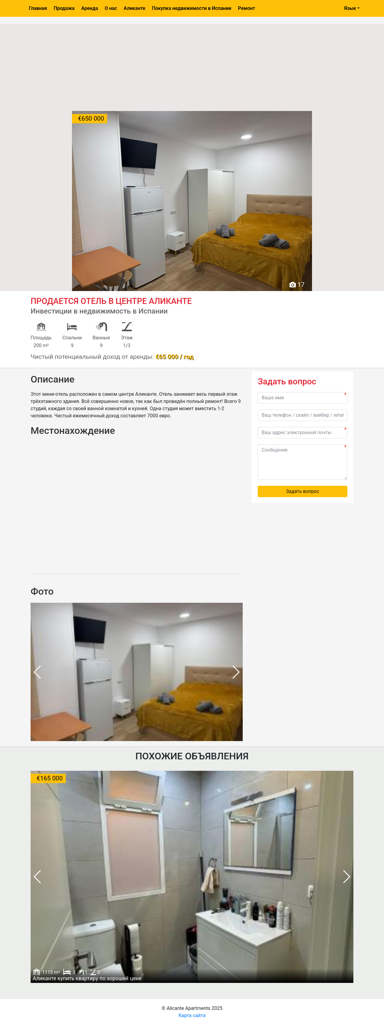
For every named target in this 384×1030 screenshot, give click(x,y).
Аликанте (134, 8)
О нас (111, 8)
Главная (38, 8)
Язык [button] (350, 8)
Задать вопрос (302, 491)
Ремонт (246, 8)
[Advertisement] (192, 66)
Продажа (64, 8)
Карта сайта (192, 1015)
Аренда (89, 8)
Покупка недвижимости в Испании (191, 8)
